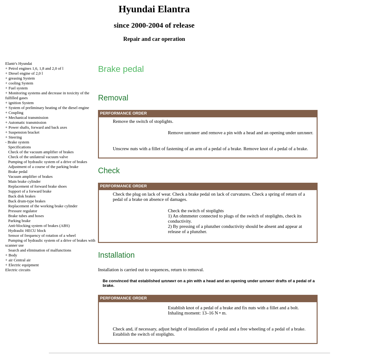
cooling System (21, 83)
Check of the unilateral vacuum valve (38, 156)
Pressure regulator (22, 211)
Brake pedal (17, 171)
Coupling (16, 112)
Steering (15, 137)
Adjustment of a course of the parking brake (43, 166)
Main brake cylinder (24, 181)
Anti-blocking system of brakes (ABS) (39, 225)
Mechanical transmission (29, 117)
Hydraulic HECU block (27, 230)
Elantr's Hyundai (18, 63)
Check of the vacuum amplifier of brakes (41, 152)
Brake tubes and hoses (26, 215)
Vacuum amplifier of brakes (30, 176)
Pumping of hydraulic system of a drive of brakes (47, 161)
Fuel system (18, 88)
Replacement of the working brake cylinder (43, 206)
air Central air (20, 260)
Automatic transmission (27, 122)
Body (13, 255)
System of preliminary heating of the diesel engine (49, 107)
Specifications (19, 147)
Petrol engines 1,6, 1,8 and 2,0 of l (36, 68)
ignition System (21, 102)
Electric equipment (24, 265)
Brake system (18, 142)
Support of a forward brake (30, 191)
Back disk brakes (22, 196)
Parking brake (19, 220)
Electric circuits (17, 269)
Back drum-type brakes (26, 201)
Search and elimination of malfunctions (39, 250)
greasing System (22, 78)
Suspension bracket (24, 132)
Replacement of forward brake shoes (37, 186)
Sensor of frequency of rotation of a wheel (42, 235)
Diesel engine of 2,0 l (26, 73)
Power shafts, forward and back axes (38, 127)
